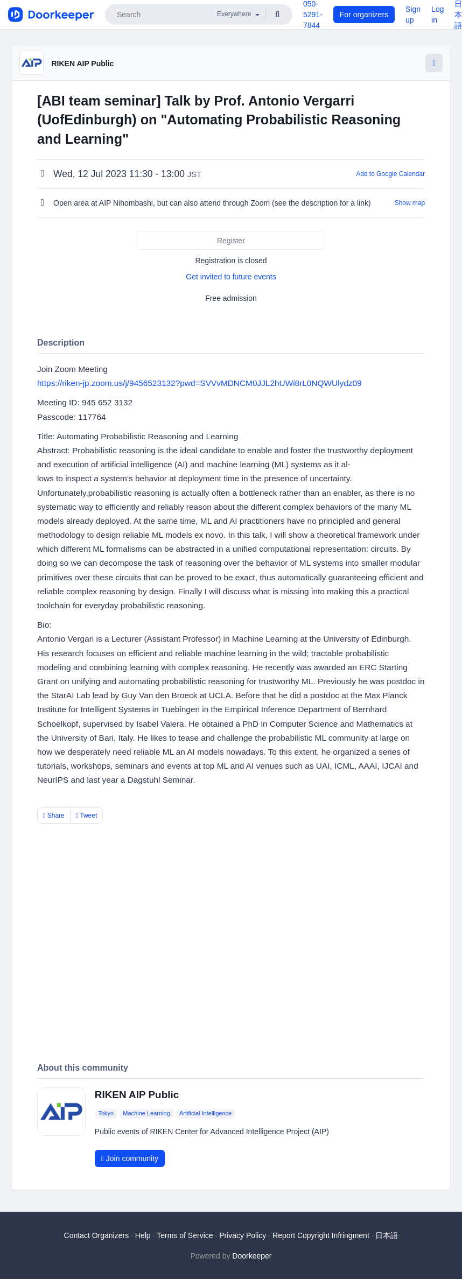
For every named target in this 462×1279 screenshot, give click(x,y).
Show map (410, 203)
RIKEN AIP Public (82, 63)
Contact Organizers (96, 1235)
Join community (129, 1158)
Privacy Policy (242, 1235)
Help (143, 1235)
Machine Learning (146, 1113)
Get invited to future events (231, 276)
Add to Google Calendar (390, 174)
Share (54, 815)
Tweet (86, 815)
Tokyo (106, 1113)
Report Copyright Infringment (320, 1235)
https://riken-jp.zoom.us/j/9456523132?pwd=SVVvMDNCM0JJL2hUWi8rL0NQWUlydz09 (199, 383)
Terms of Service (185, 1235)
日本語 (386, 1235)
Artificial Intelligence (205, 1113)
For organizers (364, 14)
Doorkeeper (251, 1256)
